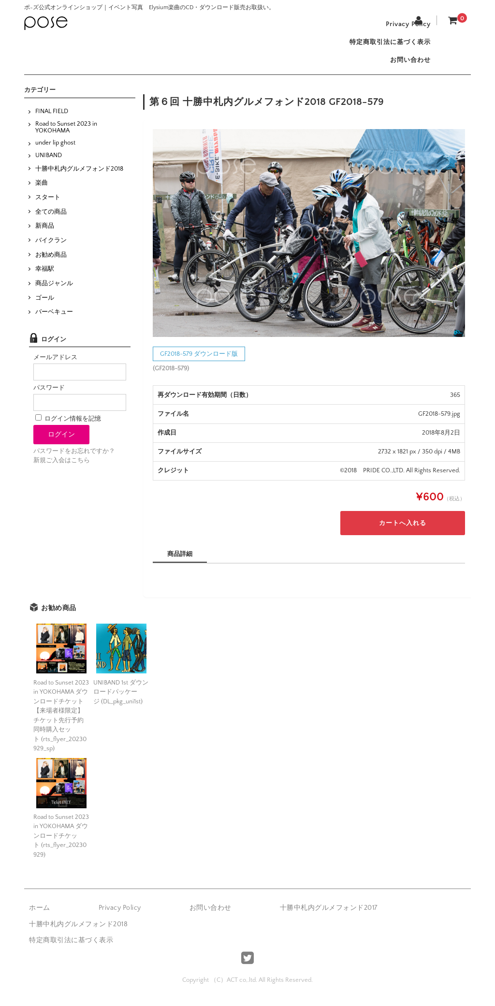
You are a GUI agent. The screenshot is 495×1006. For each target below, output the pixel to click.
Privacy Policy (404, 25)
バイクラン (51, 247)
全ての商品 (51, 218)
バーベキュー (54, 318)
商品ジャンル (54, 290)
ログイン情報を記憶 (68, 425)
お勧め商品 (51, 261)
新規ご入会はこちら (61, 467)
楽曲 (41, 189)
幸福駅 (44, 275)
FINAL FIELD (51, 118)
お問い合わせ (407, 65)
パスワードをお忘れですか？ (74, 457)
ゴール (44, 304)
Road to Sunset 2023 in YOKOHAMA (66, 133)
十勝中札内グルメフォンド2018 (79, 175)
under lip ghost (55, 149)
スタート (47, 204)
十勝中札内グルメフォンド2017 (329, 915)
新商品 (44, 232)
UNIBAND (48, 162)
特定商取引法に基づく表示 (386, 45)
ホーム (39, 915)
